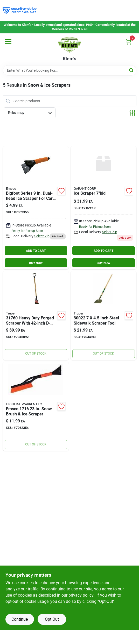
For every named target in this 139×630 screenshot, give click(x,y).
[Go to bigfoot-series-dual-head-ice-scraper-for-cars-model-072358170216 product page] (36, 207)
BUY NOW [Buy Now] (36, 263)
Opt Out (52, 619)
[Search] (131, 70)
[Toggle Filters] (132, 113)
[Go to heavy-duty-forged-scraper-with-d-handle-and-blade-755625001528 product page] (36, 315)
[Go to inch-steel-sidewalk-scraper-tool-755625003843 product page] (103, 315)
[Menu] (8, 41)
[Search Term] (69, 70)
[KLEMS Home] (69, 45)
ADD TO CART (36, 251)
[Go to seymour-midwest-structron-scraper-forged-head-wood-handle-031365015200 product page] (103, 207)
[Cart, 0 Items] (128, 42)
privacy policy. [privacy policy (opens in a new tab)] (81, 595)
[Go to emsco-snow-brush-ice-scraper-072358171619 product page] (36, 406)
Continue (19, 619)
